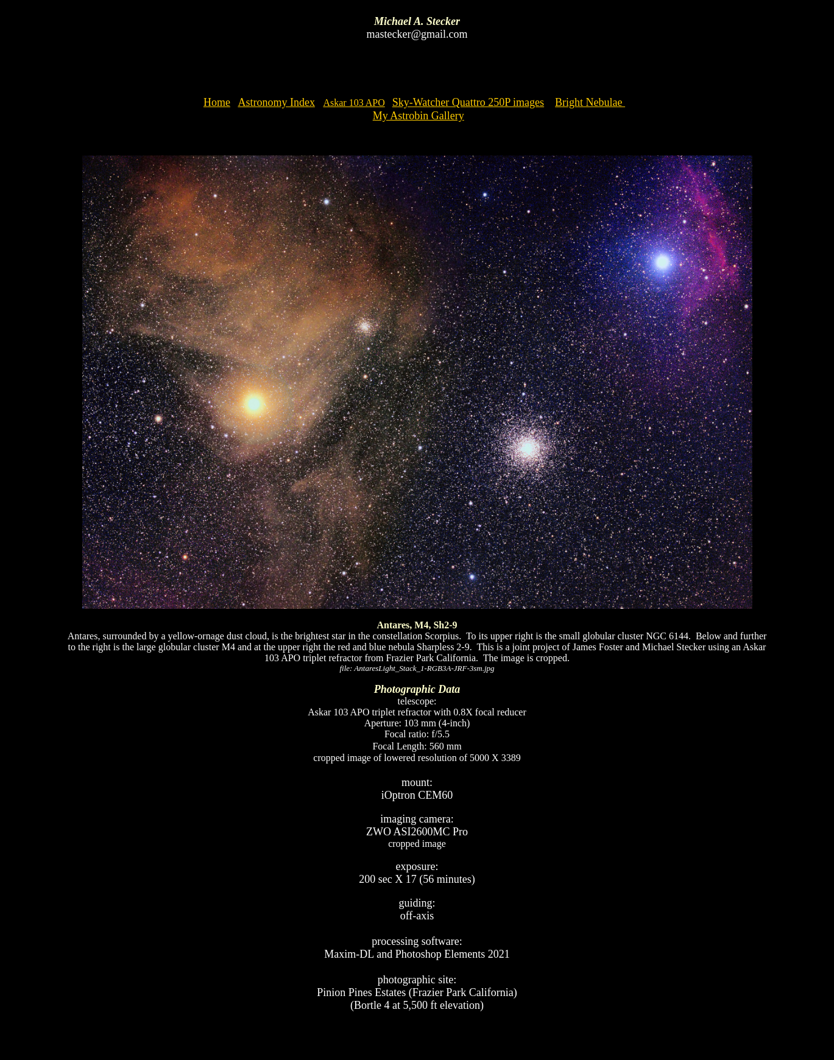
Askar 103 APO (353, 102)
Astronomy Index (276, 102)
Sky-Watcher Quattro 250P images (468, 102)
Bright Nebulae (590, 102)
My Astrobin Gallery (418, 116)
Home (216, 102)
